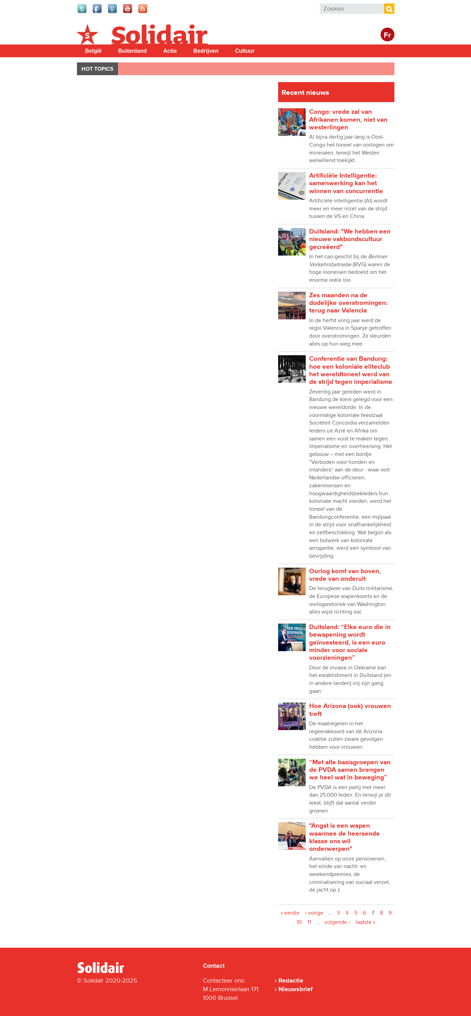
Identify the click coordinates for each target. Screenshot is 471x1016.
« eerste (290, 912)
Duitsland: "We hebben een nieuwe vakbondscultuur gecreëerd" (350, 239)
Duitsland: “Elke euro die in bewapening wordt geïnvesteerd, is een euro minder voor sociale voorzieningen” (350, 642)
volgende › (337, 922)
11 (309, 922)
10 (299, 922)
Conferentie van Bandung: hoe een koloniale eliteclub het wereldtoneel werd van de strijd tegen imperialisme (350, 370)
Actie (170, 51)
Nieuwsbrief (295, 989)
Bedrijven (205, 51)
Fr (387, 35)
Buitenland (132, 51)
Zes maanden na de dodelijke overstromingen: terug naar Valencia (348, 303)
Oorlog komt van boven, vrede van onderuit (345, 575)
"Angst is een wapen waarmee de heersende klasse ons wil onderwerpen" (344, 837)
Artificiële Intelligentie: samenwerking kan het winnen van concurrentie (346, 183)
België (93, 51)
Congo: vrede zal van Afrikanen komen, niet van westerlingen (348, 119)
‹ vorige (314, 912)
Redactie (290, 980)
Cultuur (245, 51)
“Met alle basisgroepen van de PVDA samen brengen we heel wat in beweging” (350, 770)
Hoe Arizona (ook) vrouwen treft (350, 710)
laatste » (365, 922)
